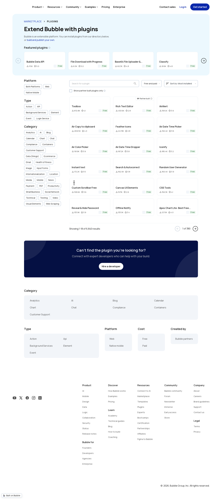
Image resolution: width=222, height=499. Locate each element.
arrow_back (18, 60)
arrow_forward (203, 60)
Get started (200, 7)
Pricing (106, 7)
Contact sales (167, 7)
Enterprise (119, 7)
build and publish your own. (41, 40)
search (135, 83)
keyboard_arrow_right (44, 21)
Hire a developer (111, 266)
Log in (183, 7)
